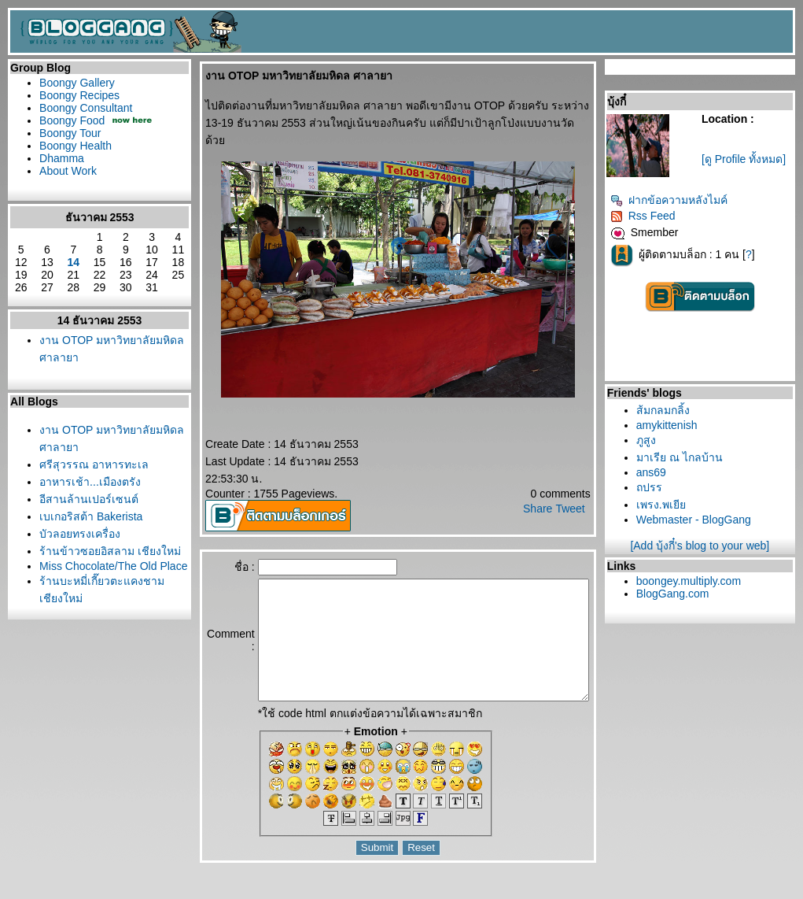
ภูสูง (653, 440)
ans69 (658, 472)
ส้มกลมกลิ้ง (670, 410)
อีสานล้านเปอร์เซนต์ (88, 499)
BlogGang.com (679, 593)
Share (544, 491)
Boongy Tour (70, 133)
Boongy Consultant (85, 108)
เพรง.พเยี (668, 504)
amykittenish (674, 425)
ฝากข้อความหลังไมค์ (676, 200)
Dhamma (61, 158)
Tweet (576, 491)
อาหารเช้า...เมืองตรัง (90, 481)
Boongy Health (75, 145)
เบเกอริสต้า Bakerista (90, 516)
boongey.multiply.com (695, 581)
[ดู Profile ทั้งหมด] (747, 159)
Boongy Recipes (79, 95)
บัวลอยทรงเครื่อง (79, 533)
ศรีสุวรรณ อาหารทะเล (94, 464)
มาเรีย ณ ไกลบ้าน (686, 457)
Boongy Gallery (77, 82)
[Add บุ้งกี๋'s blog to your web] (703, 545)
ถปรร (656, 487)
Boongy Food (72, 120)
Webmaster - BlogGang (700, 519)
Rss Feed (650, 215)
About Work (68, 171)
